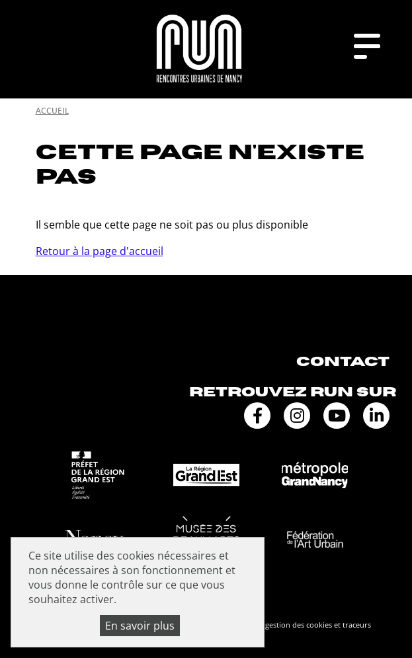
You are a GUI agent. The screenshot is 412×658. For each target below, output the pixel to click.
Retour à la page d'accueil (99, 251)
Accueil (52, 110)
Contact (343, 362)
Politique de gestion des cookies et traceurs (296, 625)
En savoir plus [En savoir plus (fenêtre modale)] (140, 625)
